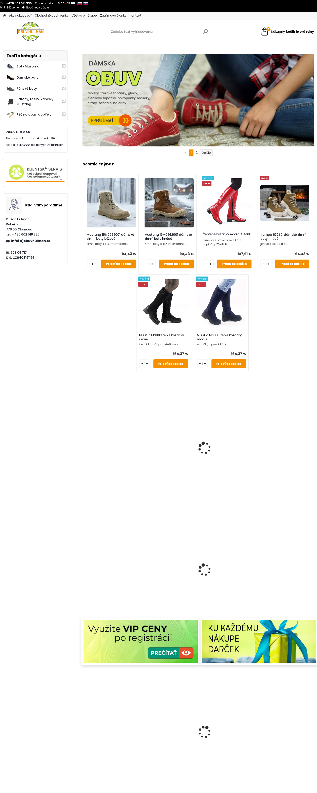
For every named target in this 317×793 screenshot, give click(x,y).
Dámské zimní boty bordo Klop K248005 (101, 742)
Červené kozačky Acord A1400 (226, 234)
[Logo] (31, 32)
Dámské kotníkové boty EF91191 (104, 579)
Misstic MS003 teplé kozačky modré (219, 337)
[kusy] (86, 765)
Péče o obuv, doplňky (28, 114)
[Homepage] (4, 16)
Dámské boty (22, 77)
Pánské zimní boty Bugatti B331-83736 (278, 742)
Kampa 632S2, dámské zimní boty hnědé (283, 237)
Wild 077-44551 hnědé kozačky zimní (279, 445)
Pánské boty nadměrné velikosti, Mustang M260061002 (236, 448)
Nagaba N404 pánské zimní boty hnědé (147, 742)
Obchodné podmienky (51, 15)
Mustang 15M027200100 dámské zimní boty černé (281, 582)
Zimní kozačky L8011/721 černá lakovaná (148, 579)
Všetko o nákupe (84, 15)
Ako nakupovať (20, 15)
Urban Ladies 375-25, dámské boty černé (234, 579)
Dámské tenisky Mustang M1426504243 (103, 445)
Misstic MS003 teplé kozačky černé (161, 337)
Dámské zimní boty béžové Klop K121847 (234, 742)
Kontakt (136, 15)
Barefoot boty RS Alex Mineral (146, 445)
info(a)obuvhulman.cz (31, 241)
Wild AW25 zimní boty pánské (191, 579)
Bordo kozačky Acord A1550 (191, 742)
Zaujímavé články (113, 15)
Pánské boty (21, 88)
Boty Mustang (22, 66)
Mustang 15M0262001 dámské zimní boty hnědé (168, 237)
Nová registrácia (37, 7)
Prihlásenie (11, 7)
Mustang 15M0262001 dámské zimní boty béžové (110, 237)
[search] (205, 33)
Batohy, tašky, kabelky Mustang (29, 101)
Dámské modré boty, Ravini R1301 (190, 445)
